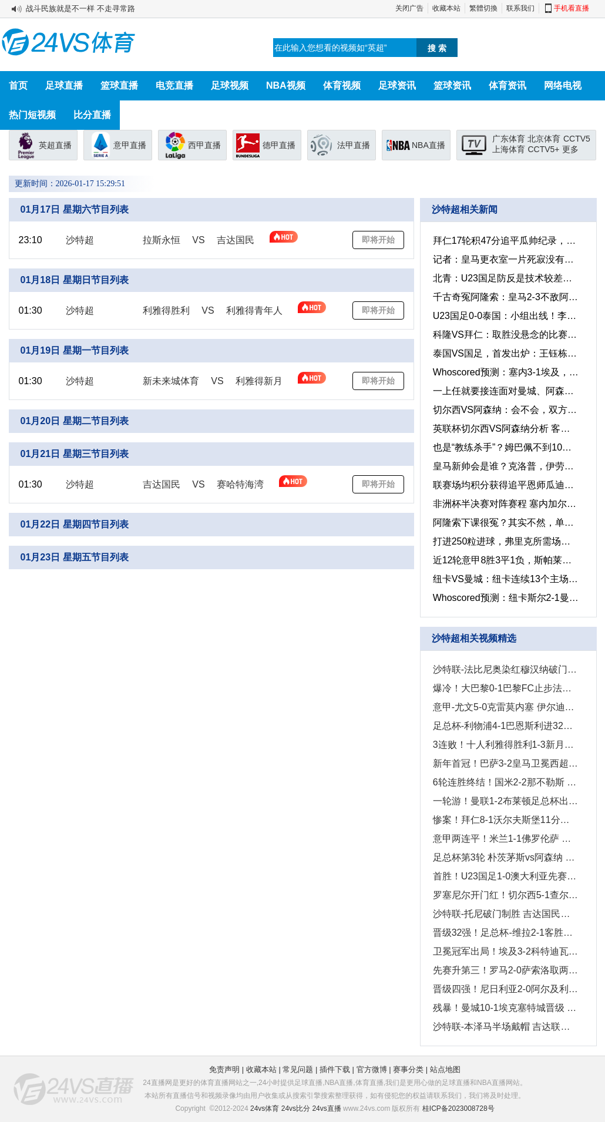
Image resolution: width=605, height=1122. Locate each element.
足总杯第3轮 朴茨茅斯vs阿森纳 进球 (504, 857)
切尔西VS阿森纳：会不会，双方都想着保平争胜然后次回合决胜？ (504, 410)
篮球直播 (119, 85)
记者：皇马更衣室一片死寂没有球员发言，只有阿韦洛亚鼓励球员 (504, 259)
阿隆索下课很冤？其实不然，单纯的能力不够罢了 (504, 523)
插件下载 (335, 1069)
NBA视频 (285, 85)
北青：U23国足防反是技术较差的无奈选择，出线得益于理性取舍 (504, 278)
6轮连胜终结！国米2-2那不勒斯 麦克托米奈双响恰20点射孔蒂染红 (504, 782)
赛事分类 (408, 1069)
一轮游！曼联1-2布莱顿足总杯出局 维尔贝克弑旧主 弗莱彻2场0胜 (504, 801)
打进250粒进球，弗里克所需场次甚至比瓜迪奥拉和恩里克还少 (504, 541)
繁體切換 (483, 8)
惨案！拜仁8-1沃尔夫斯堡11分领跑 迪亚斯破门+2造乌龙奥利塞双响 (504, 820)
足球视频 (229, 85)
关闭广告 (409, 8)
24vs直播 (326, 1108)
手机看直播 (571, 8)
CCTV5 (576, 138)
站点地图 (445, 1069)
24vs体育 (264, 1108)
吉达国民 (235, 240)
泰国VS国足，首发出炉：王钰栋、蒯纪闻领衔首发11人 (504, 353)
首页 (18, 85)
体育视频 (342, 85)
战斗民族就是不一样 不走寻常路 (80, 8)
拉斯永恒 (161, 240)
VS (198, 240)
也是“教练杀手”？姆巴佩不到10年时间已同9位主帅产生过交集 (504, 447)
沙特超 (80, 240)
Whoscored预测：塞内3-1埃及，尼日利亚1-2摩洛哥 (504, 372)
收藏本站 (446, 8)
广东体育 (508, 138)
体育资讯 (507, 85)
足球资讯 (397, 85)
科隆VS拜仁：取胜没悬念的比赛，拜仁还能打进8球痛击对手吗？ (504, 335)
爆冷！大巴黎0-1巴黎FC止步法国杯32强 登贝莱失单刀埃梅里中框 (504, 688)
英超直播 (55, 145)
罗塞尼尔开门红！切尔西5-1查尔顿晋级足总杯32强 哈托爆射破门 (504, 895)
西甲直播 (204, 145)
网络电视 (563, 85)
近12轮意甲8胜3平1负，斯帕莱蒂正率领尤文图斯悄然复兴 (504, 560)
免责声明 (224, 1069)
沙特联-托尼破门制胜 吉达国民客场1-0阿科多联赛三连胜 (504, 914)
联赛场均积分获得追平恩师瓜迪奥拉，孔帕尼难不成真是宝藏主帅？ (504, 485)
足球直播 (64, 85)
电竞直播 (174, 85)
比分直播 (92, 115)
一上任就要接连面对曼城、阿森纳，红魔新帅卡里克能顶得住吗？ (504, 391)
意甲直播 (129, 145)
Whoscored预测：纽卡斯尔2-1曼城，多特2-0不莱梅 (504, 598)
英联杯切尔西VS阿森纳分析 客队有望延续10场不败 (504, 429)
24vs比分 (295, 1108)
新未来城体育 (171, 381)
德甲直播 (279, 145)
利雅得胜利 (166, 310)
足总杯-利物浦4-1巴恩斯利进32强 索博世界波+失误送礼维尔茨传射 (504, 726)
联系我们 (520, 8)
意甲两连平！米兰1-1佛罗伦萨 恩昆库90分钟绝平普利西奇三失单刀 (504, 839)
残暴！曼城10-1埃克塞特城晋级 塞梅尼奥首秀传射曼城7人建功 (504, 1008)
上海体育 (508, 149)
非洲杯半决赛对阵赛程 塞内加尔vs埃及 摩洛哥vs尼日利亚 (504, 504)
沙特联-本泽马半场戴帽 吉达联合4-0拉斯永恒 (504, 1027)
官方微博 (372, 1069)
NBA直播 (428, 145)
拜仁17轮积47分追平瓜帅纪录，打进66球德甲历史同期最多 (504, 241)
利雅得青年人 (254, 310)
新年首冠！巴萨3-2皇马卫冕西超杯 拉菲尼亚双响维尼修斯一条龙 (504, 763)
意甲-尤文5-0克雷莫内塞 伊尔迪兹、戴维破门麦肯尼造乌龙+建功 (504, 707)
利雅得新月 (259, 381)
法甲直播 (353, 145)
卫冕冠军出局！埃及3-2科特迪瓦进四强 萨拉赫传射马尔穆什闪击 (504, 951)
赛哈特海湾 (240, 484)
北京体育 (543, 138)
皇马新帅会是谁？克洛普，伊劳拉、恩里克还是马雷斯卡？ (504, 466)
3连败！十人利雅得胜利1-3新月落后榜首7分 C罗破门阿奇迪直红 (504, 745)
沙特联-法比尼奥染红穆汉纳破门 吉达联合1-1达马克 (504, 669)
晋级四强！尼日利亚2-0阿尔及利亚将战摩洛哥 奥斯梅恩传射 (504, 989)
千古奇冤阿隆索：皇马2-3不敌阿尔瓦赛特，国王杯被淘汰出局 (504, 297)
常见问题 (298, 1069)
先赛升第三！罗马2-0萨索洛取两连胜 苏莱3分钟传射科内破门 (504, 970)
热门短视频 (32, 115)
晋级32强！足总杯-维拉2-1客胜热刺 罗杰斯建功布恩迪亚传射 (504, 933)
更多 (570, 149)
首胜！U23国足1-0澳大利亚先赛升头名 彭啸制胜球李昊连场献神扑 (504, 876)
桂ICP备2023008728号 (458, 1108)
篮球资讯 (452, 85)
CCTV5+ (543, 149)
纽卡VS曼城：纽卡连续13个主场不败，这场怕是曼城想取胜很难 (504, 579)
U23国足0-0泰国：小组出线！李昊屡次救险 (504, 316)
